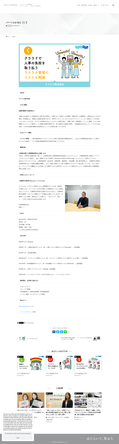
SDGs (35, 417)
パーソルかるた (30, 322)
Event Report (84, 5)
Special (95, 5)
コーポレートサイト (105, 5)
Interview (90, 5)
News (79, 5)
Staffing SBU (49, 419)
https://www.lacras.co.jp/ (26, 306)
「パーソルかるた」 (25, 312)
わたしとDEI (51, 417)
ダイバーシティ (59, 417)
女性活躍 (66, 417)
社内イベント (80, 417)
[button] (53, 331)
